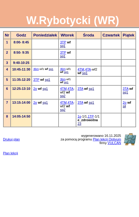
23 (79, 123)
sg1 (62, 46)
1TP (91, 116)
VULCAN (114, 143)
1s (79, 116)
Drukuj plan (11, 139)
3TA (80, 88)
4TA (88, 69)
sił (124, 106)
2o (35, 88)
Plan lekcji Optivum (107, 139)
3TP (63, 42)
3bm (36, 69)
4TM (80, 69)
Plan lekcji (10, 153)
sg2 (62, 96)
